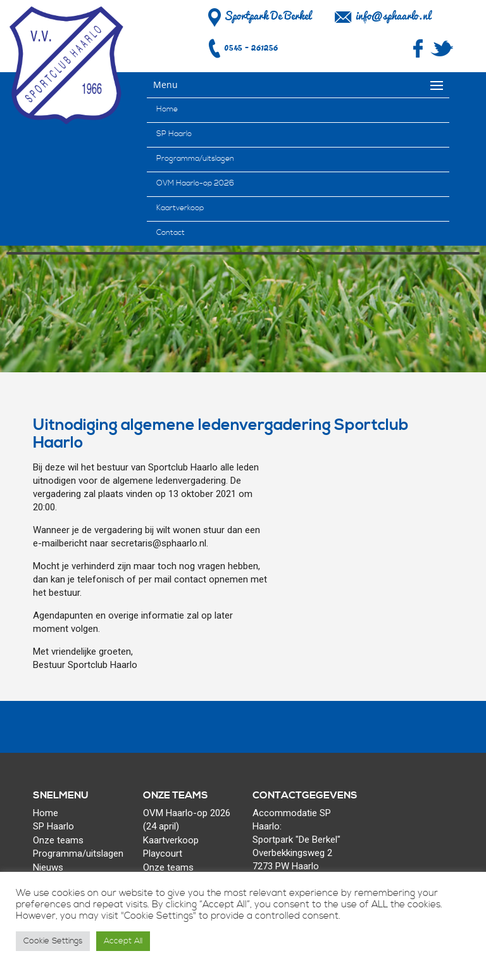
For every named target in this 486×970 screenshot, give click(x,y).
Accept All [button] (123, 941)
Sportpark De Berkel (258, 16)
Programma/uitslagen (195, 158)
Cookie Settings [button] (52, 941)
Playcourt (162, 853)
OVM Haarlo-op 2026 (195, 183)
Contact (170, 232)
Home (167, 109)
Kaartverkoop (180, 208)
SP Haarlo (174, 134)
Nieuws (48, 867)
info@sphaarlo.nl (393, 16)
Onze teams (58, 840)
